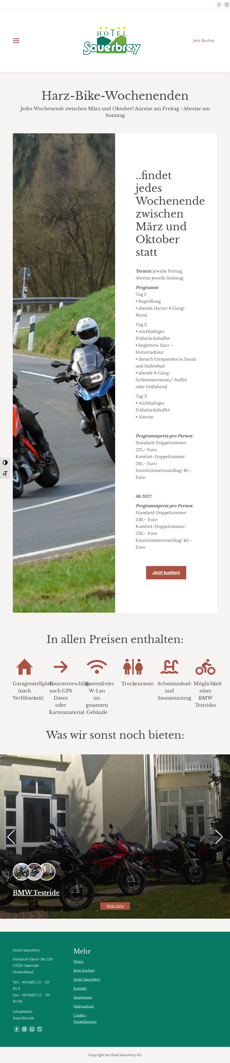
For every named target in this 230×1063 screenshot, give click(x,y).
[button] (11, 837)
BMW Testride (36, 892)
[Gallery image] (115, 836)
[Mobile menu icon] (16, 40)
